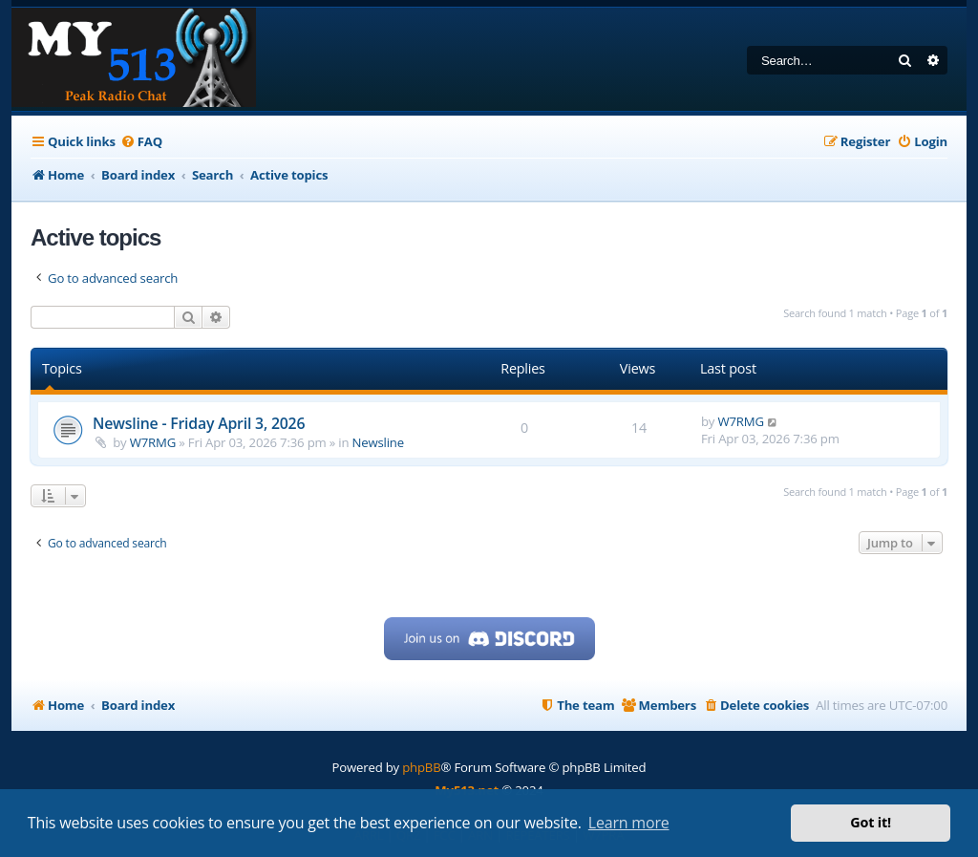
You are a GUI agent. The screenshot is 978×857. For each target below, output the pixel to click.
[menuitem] (141, 142)
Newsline (378, 442)
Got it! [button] (870, 822)
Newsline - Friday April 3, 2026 (199, 423)
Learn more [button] (629, 822)
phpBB (421, 767)
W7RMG (153, 442)
